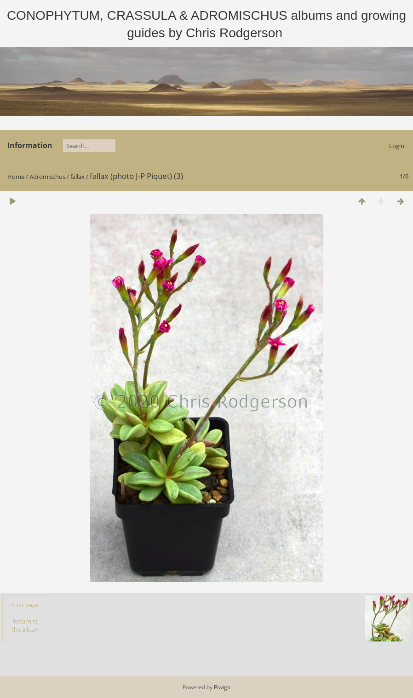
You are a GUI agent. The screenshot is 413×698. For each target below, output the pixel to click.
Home (15, 176)
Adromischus (47, 176)
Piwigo (222, 687)
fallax (77, 176)
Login (396, 146)
